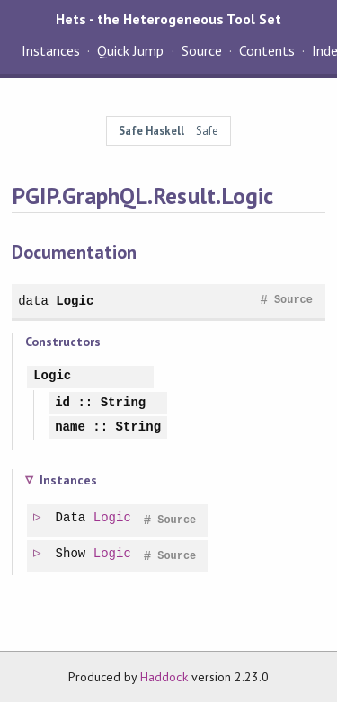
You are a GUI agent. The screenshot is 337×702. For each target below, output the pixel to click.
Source (202, 50)
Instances (51, 50)
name (70, 427)
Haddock (163, 677)
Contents (267, 50)
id (62, 403)
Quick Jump (130, 50)
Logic (74, 300)
